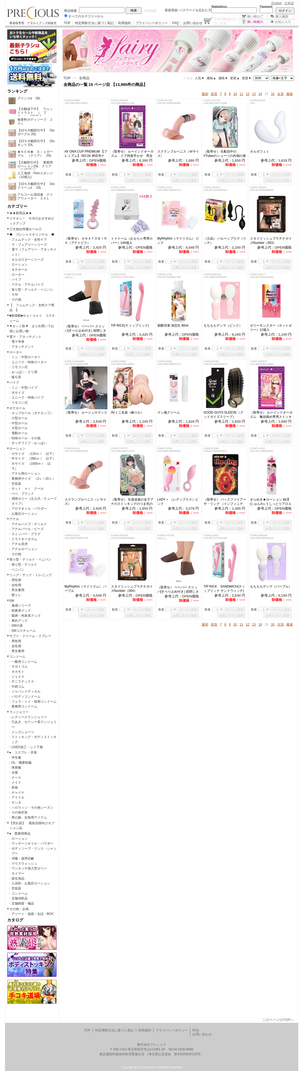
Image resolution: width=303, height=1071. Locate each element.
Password (266, 6)
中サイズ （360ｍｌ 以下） (33, 458)
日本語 (289, 3)
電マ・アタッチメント (25, 337)
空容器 (16, 484)
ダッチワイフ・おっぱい (29, 443)
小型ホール (20, 418)
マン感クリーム (171, 412)
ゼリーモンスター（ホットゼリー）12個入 (271, 328)
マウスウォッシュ (24, 863)
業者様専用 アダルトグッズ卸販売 (33, 23)
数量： (70, 174)
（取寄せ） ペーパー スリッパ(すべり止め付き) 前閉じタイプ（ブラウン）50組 (178, 589)
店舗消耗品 (20, 898)
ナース (16, 777)
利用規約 (124, 23)
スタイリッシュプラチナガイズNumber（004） (132, 589)
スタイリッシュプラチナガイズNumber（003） (271, 241)
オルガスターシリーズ (28, 260)
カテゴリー (17, 206)
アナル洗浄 (20, 544)
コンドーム (17, 657)
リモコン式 (20, 367)
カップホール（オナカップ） (32, 413)
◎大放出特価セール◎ (25, 229)
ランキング (17, 91)
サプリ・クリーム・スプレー (30, 636)
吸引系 (16, 377)
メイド (16, 782)
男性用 (16, 580)
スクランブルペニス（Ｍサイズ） (178, 154)
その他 (16, 299)
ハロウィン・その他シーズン (32, 807)
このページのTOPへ (278, 1020)
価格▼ (223, 78)
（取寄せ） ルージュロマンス (86, 412)
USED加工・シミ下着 (27, 747)
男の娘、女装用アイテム (29, 817)
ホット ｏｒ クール (29, 488)
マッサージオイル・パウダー (32, 843)
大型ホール (20, 428)
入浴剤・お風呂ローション (31, 883)
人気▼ (199, 78)
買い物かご (253, 16)
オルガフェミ (263, 151)
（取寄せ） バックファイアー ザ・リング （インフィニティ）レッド (225, 502)
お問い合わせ (193, 23)
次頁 (280, 94)
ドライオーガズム (24, 539)
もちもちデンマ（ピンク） (223, 325)
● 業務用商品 (20, 833)
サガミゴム (20, 666)
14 (260, 94)
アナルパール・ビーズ (28, 529)
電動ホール (20, 433)
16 (272, 94)
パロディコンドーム (26, 696)
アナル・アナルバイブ (28, 284)
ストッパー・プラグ (26, 534)
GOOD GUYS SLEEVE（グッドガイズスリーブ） (223, 415)
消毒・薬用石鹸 (23, 858)
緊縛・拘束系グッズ (26, 616)
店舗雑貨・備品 (23, 903)
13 (254, 94)
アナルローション (24, 549)
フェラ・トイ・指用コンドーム (34, 701)
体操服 (16, 767)
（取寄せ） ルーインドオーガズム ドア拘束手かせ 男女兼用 (132, 154)
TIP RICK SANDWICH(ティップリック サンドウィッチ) (224, 589)
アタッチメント (23, 347)
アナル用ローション (26, 473)
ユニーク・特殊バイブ (28, 397)
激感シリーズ (21, 605)
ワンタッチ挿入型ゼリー (29, 868)
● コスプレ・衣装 (23, 752)
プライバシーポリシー (152, 23)
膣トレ (16, 595)
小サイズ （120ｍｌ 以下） (33, 454)
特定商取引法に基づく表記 (94, 23)
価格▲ (211, 78)
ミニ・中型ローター (26, 357)
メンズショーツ (23, 732)
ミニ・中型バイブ (24, 387)
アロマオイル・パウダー (29, 508)
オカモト (18, 671)
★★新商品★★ (20, 213)
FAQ (175, 23)
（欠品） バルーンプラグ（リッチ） (225, 241)
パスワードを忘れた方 (195, 10)
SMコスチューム (24, 631)
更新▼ (247, 78)
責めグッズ (20, 620)
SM (11, 601)
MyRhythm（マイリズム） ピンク (178, 241)
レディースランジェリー (29, 717)
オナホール (20, 269)
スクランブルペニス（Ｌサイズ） (85, 502)
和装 (15, 787)
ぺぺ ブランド (23, 493)
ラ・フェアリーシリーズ (29, 245)
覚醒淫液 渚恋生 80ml (173, 325)
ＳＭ (15, 294)
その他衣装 (20, 812)
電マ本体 (18, 341)
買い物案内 (253, 21)
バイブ (16, 279)
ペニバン (18, 570)
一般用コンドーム (24, 662)
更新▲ (235, 78)
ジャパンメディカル (26, 691)
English (276, 3)
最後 (289, 94)
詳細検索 (150, 11)
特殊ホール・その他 (26, 438)
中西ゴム (18, 686)
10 (235, 94)
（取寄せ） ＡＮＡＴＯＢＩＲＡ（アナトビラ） (86, 241)
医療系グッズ (21, 610)
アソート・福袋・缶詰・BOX (33, 914)
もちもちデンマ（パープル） (271, 586)
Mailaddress (219, 6)
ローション (20, 264)
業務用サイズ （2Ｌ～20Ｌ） (33, 478)
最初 (205, 94)
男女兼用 (18, 590)
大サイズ (18, 393)
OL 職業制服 (23, 763)
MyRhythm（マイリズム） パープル (86, 589)
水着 (15, 772)
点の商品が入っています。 (226, 21)
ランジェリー (19, 712)
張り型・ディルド (24, 564)
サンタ (16, 802)
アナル (14, 519)
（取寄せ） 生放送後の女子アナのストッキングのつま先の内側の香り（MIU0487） (132, 502)
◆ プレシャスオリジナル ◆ (31, 234)
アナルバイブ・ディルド (29, 524)
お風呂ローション (24, 514)
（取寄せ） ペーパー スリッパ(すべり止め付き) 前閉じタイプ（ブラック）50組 (85, 328)
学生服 (16, 757)
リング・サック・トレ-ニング (30, 575)
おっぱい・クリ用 (24, 372)
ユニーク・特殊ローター (29, 362)
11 (241, 94)
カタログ (15, 920)
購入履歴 (280, 16)
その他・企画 (19, 909)
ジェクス (18, 677)
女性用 (16, 585)
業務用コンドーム (24, 706)
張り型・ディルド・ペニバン (32, 290)
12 (247, 94)
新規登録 (171, 10)
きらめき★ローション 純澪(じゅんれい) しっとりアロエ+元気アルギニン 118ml (270, 502)
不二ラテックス (23, 681)
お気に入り (280, 21)
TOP (67, 23)
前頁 (214, 94)
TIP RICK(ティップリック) (130, 325)
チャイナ (18, 792)
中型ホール (20, 423)
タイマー (18, 873)
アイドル (18, 797)
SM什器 (17, 625)
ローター (18, 275)
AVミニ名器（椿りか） (127, 412)
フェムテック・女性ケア (29, 239)
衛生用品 (18, 878)
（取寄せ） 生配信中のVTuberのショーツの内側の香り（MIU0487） (225, 154)
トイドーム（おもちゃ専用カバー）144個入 (132, 241)
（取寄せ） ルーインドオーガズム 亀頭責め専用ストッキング (271, 415)
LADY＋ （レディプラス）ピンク (178, 502)
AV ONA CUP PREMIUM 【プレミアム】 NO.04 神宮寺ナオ (86, 154)
